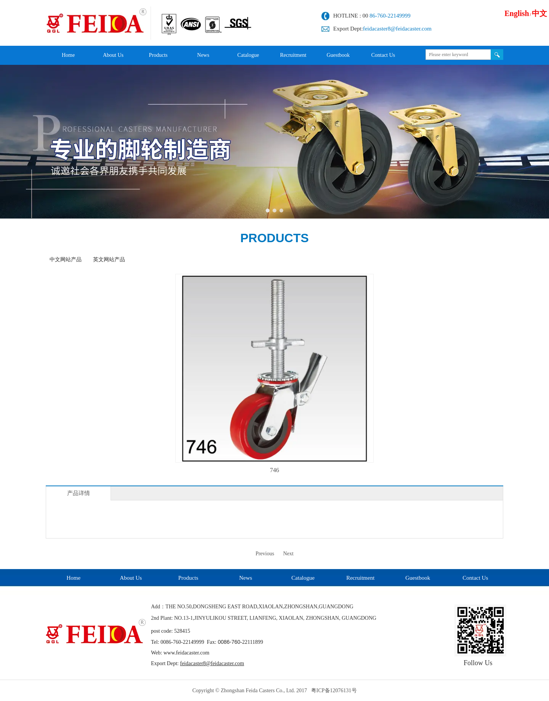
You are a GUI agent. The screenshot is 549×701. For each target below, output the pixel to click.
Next (288, 553)
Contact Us (475, 578)
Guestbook (417, 578)
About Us (131, 578)
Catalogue (303, 578)
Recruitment (360, 578)
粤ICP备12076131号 (334, 690)
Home (73, 578)
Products (188, 578)
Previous (264, 553)
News (245, 578)
